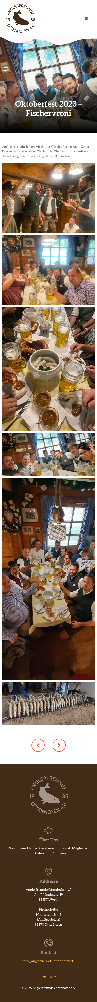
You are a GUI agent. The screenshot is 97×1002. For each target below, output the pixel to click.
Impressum (48, 977)
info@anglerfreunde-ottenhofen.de (48, 961)
